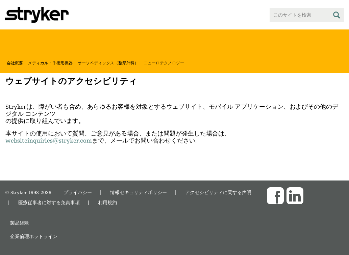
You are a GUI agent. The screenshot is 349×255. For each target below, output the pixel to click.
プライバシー (78, 192)
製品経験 (19, 222)
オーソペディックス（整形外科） (108, 63)
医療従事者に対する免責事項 (49, 202)
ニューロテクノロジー (164, 63)
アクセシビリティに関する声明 (218, 192)
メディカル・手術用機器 (50, 63)
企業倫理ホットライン (33, 236)
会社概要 (15, 63)
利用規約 (107, 202)
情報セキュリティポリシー (138, 192)
